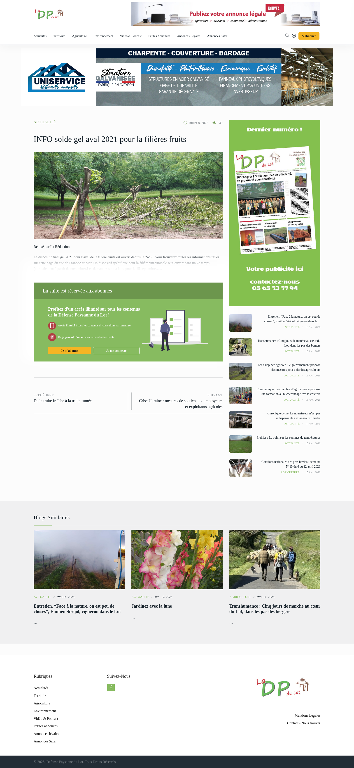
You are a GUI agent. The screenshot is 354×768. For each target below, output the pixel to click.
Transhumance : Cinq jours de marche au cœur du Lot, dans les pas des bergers (269, 609)
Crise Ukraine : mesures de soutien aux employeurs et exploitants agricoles (179, 400)
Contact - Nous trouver (303, 723)
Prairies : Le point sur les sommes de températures (288, 437)
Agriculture (79, 36)
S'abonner (309, 36)
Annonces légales (188, 36)
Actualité (45, 122)
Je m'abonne (69, 350)
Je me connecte (116, 350)
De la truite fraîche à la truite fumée (79, 397)
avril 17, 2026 (163, 597)
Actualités (40, 36)
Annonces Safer (217, 36)
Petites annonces (159, 36)
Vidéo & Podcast (131, 36)
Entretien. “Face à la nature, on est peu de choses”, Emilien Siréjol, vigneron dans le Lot (77, 609)
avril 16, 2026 (265, 597)
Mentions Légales (307, 715)
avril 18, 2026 (65, 597)
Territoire (59, 36)
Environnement (103, 36)
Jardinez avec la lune (151, 606)
